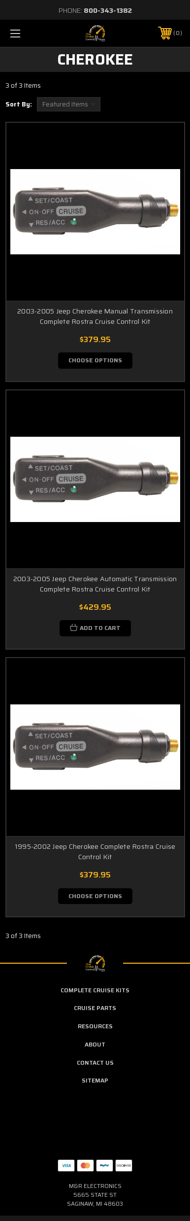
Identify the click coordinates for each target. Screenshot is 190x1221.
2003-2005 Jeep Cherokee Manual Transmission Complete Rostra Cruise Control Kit (95, 316)
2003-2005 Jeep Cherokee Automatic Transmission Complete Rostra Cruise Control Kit (95, 583)
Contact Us (95, 1062)
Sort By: (18, 104)
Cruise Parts (95, 1007)
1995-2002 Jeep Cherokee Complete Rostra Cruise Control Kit (95, 851)
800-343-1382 (108, 10)
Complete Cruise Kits (95, 990)
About (95, 1044)
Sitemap (95, 1080)
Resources (95, 1026)
